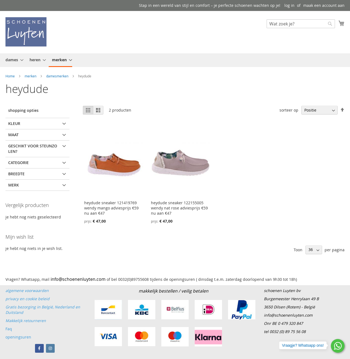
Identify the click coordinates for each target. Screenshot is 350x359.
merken (31, 76)
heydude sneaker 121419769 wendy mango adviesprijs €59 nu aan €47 (111, 208)
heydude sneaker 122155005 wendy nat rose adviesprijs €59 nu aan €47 (179, 208)
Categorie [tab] (18, 162)
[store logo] (25, 31)
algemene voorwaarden (27, 290)
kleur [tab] (14, 123)
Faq (9, 328)
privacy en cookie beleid (27, 298)
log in (289, 5)
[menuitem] (13, 59)
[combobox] (301, 23)
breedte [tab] (16, 173)
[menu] (175, 60)
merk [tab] (13, 185)
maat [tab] (13, 134)
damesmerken (57, 76)
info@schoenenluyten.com (288, 315)
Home (10, 76)
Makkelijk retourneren (25, 320)
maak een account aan (324, 5)
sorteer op (288, 110)
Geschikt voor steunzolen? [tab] (32, 148)
